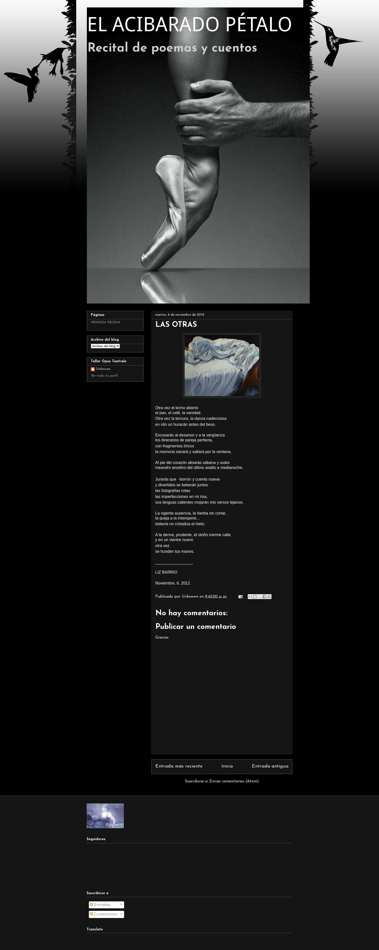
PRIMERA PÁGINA (105, 322)
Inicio (227, 766)
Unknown (103, 369)
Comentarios (103, 914)
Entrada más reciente (179, 766)
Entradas (100, 905)
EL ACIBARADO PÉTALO (189, 24)
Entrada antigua (270, 766)
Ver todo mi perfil (104, 376)
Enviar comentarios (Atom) (234, 781)
